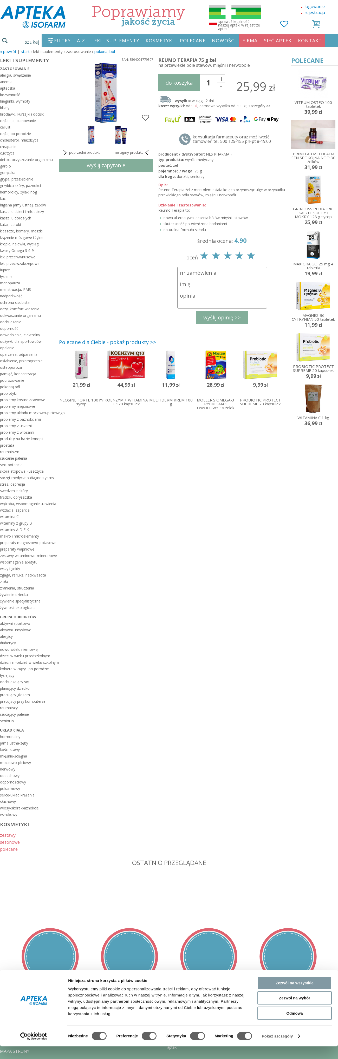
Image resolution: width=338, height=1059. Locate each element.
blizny (4, 107)
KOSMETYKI (160, 40)
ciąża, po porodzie (15, 133)
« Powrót (8, 51)
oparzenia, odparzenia (18, 354)
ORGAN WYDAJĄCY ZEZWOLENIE (32, 1036)
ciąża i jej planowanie (18, 120)
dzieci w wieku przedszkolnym (25, 655)
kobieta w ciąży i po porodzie (24, 668)
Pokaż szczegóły (277, 967)
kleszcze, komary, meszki (21, 231)
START (25, 51)
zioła (4, 581)
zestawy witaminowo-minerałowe (28, 555)
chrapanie (8, 146)
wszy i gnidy (10, 568)
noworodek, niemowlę (19, 649)
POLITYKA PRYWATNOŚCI (25, 1021)
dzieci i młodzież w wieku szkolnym (28, 662)
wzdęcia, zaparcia (15, 510)
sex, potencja (11, 464)
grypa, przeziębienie (16, 179)
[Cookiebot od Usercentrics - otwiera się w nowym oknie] (33, 967)
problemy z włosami (17, 432)
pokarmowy (10, 788)
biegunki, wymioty (15, 101)
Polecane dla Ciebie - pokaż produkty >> (107, 342)
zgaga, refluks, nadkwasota (23, 575)
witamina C (9, 516)
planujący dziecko (15, 688)
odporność (9, 328)
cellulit (5, 127)
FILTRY (62, 40)
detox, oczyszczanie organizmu (26, 159)
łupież (5, 269)
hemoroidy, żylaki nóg (18, 192)
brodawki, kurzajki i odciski (22, 114)
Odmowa (294, 944)
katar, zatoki (10, 224)
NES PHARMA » (219, 154)
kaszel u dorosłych (15, 218)
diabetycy (8, 642)
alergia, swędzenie (15, 75)
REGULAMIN (12, 1006)
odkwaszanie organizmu (20, 315)
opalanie (7, 347)
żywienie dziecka (14, 594)
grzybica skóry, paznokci (20, 185)
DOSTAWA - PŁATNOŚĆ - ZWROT (32, 1014)
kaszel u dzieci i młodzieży (22, 211)
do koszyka (179, 82)
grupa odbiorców (18, 616)
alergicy (6, 636)
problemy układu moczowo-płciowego (28, 412)
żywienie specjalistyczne (20, 601)
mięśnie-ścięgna (13, 756)
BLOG (5, 1044)
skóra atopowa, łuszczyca (22, 471)
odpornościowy (13, 782)
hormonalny (10, 736)
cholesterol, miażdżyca (19, 140)
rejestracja (314, 12)
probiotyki (8, 393)
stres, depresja (12, 484)
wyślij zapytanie (106, 165)
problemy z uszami (16, 425)
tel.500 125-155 (167, 1006)
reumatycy (9, 707)
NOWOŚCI (224, 40)
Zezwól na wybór (294, 929)
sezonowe (10, 842)
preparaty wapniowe (17, 549)
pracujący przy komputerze (23, 701)
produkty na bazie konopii (21, 438)
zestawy (8, 835)
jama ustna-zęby (14, 743)
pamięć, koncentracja (18, 373)
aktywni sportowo (15, 623)
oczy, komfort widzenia (19, 308)
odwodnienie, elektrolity (20, 334)
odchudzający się (14, 681)
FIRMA (249, 40)
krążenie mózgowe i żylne (21, 237)
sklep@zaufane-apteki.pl (167, 1014)
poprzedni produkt (81, 152)
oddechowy (10, 775)
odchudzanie (10, 321)
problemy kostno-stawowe (22, 399)
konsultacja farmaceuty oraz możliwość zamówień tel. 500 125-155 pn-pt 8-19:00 (232, 139)
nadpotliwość (11, 295)
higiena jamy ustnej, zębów (23, 205)
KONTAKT (310, 40)
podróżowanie (12, 380)
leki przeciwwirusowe (17, 256)
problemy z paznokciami (20, 419)
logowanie (314, 6)
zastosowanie (15, 68)
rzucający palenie (14, 714)
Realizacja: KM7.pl (321, 1006)
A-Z (81, 40)
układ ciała (12, 730)
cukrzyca (7, 153)
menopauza (10, 282)
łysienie (6, 276)
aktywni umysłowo (15, 629)
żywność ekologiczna (18, 607)
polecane (9, 849)
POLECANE (193, 40)
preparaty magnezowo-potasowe (28, 542)
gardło (5, 166)
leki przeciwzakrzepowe (20, 263)
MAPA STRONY (14, 1051)
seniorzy (7, 720)
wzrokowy (8, 814)
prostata (7, 445)
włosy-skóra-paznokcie (19, 808)
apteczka (7, 88)
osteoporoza (11, 367)
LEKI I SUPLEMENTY (115, 40)
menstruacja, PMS (15, 289)
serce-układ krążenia (17, 795)
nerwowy (7, 769)
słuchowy (8, 801)
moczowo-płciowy (15, 762)
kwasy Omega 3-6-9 (17, 250)
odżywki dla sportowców (21, 341)
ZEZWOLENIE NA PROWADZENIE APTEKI (40, 1028)
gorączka (7, 172)
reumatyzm (9, 451)
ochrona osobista (15, 302)
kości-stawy (10, 749)
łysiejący (7, 675)
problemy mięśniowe (17, 406)
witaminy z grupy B (16, 523)
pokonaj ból (104, 51)
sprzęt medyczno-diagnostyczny (27, 477)
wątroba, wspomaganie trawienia (28, 503)
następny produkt (132, 152)
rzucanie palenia (13, 458)
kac (3, 198)
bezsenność (10, 94)
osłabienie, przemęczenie (21, 360)
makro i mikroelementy (19, 536)
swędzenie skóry (14, 490)
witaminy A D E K (14, 529)
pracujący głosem (15, 694)
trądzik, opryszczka (16, 497)
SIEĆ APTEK (277, 40)
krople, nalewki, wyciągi (19, 244)
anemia (6, 81)
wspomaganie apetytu (18, 562)
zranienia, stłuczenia (17, 588)
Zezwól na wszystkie (295, 913)
